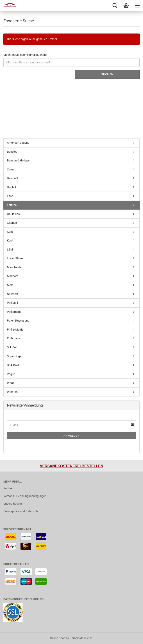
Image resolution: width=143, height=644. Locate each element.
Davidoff (12, 178)
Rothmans (13, 338)
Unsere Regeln (12, 503)
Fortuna (12, 205)
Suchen (107, 74)
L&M (10, 249)
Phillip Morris (15, 329)
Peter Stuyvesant (18, 320)
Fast (10, 196)
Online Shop (57, 638)
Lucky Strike (15, 258)
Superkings (14, 356)
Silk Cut (12, 347)
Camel (11, 169)
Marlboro (12, 276)
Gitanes (12, 222)
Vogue (11, 374)
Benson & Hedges (18, 160)
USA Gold (13, 365)
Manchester (14, 267)
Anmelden (72, 435)
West (10, 383)
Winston (12, 392)
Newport (12, 294)
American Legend (18, 142)
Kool (10, 240)
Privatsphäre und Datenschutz (22, 511)
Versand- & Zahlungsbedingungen (24, 496)
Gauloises (13, 214)
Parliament (14, 311)
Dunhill (11, 187)
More (10, 285)
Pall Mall (12, 302)
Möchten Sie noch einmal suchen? (25, 54)
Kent (10, 231)
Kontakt (8, 488)
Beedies (12, 151)
